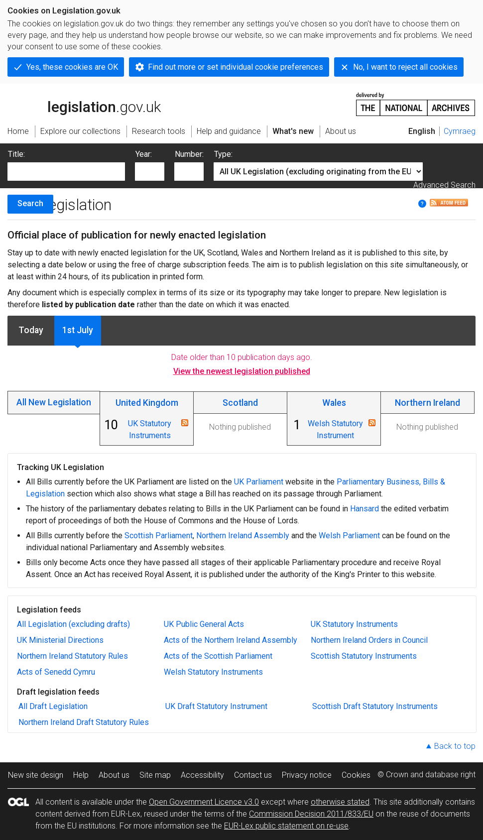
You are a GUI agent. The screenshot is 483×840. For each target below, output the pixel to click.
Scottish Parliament (158, 535)
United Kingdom (147, 403)
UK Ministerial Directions (60, 640)
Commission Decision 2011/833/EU (311, 814)
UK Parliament (258, 481)
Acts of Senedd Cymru (56, 672)
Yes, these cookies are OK (72, 67)
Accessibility (202, 775)
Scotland (240, 403)
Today (30, 330)
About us (114, 775)
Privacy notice (307, 775)
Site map (155, 775)
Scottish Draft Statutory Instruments (375, 706)
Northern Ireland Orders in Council (369, 640)
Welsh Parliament (349, 535)
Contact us (253, 775)
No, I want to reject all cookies (405, 67)
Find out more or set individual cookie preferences (235, 67)
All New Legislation (53, 402)
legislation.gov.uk (84, 104)
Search (30, 203)
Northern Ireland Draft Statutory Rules (83, 722)
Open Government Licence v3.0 (204, 802)
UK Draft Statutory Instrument (216, 706)
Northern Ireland (427, 403)
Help (81, 775)
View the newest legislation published (241, 371)
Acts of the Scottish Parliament (218, 656)
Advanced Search (444, 185)
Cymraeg (460, 131)
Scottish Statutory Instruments (364, 656)
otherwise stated (340, 802)
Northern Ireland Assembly (242, 535)
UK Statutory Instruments (354, 624)
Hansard (364, 508)
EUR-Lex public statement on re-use (286, 826)
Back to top (455, 746)
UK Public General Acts (204, 624)
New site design (35, 775)
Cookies (356, 775)
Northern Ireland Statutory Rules (72, 656)
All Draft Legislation (53, 706)
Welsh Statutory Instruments (213, 672)
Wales (334, 403)
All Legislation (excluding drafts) (73, 624)
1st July (77, 330)
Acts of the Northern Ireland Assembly (230, 640)
